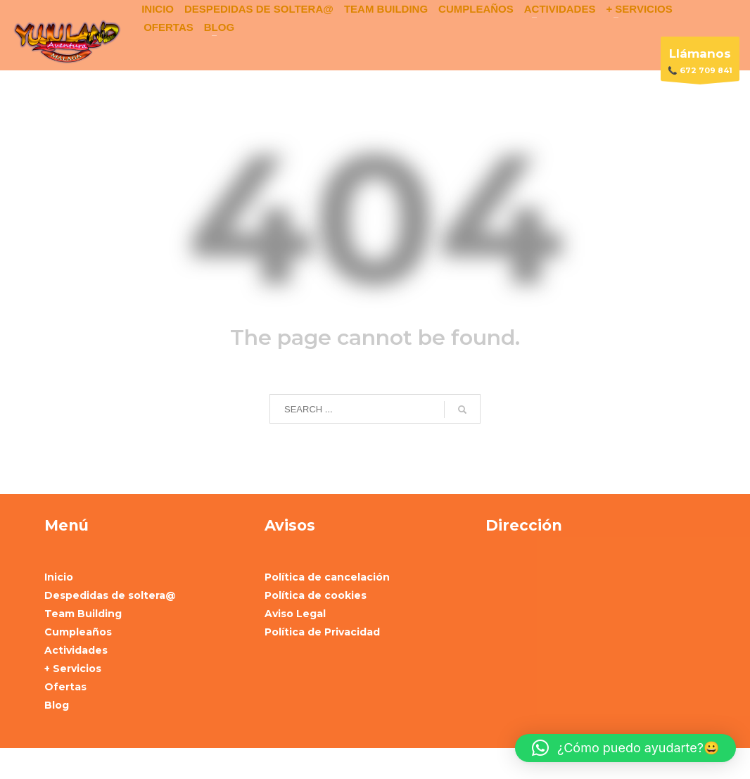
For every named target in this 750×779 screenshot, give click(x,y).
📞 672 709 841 (700, 62)
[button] (625, 748)
